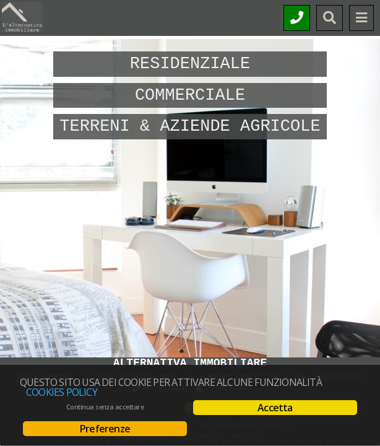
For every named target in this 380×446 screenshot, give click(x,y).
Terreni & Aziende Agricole (189, 126)
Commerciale (190, 95)
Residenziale (190, 64)
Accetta (274, 407)
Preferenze (105, 428)
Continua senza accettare (105, 407)
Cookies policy (61, 392)
